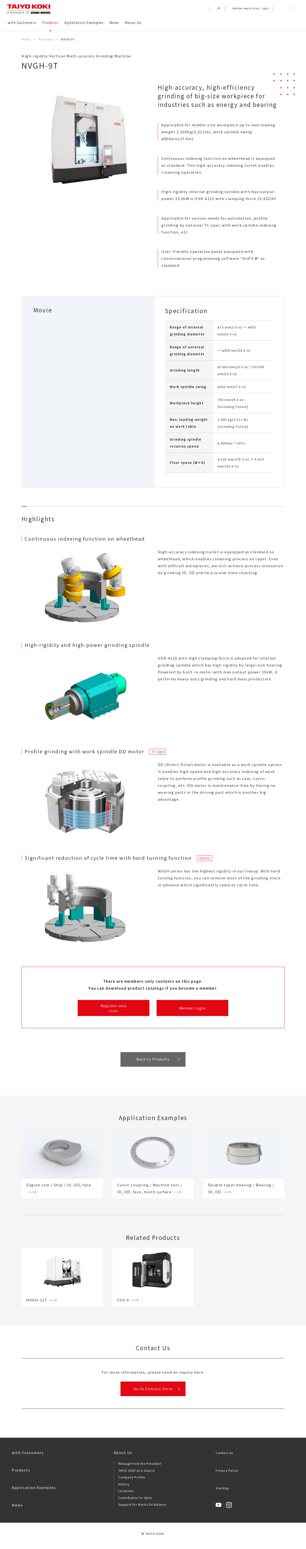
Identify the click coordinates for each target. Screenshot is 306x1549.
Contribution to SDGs (135, 1502)
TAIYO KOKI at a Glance (136, 1475)
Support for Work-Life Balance (142, 1509)
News (17, 1509)
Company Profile (131, 1482)
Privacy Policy (227, 1475)
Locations (126, 1495)
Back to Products (153, 1060)
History (123, 1489)
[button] (295, 8)
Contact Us (224, 1457)
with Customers (28, 1457)
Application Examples (34, 1492)
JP (219, 8)
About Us (123, 1457)
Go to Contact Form (153, 1392)
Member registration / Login (251, 8)
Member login (192, 1008)
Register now (113, 1008)
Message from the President (139, 1468)
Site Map (222, 1493)
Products (21, 1474)
